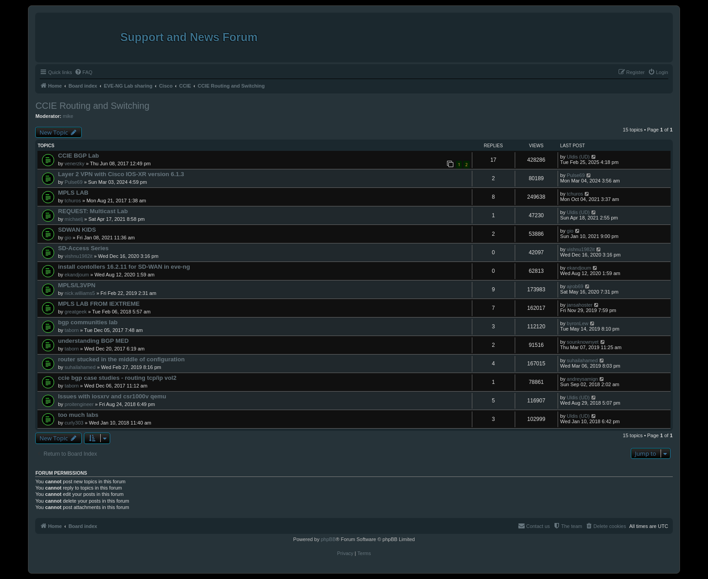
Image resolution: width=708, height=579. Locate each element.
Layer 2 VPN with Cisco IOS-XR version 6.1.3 (121, 174)
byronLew (577, 323)
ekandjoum (77, 274)
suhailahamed (80, 367)
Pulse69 (74, 182)
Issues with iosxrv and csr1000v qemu (112, 396)
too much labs (78, 414)
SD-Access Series (83, 248)
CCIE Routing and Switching (92, 106)
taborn (72, 330)
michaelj (74, 219)
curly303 (74, 422)
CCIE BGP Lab (78, 155)
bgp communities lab (87, 322)
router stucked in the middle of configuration (121, 359)
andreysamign (582, 379)
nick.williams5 (80, 293)
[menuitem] (84, 72)
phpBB (328, 539)
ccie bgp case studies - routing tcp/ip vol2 (117, 377)
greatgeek (76, 311)
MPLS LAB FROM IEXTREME (99, 303)
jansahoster (579, 305)
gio (68, 237)
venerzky (74, 163)
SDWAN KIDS (77, 229)
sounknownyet (582, 342)
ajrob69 (575, 286)
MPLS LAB (73, 192)
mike (68, 116)
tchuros (73, 200)
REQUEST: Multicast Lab (93, 211)
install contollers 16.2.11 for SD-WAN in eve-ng (124, 266)
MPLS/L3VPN (76, 285)
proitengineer (79, 404)
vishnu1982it (79, 256)
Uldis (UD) (578, 156)
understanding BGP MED (93, 340)
